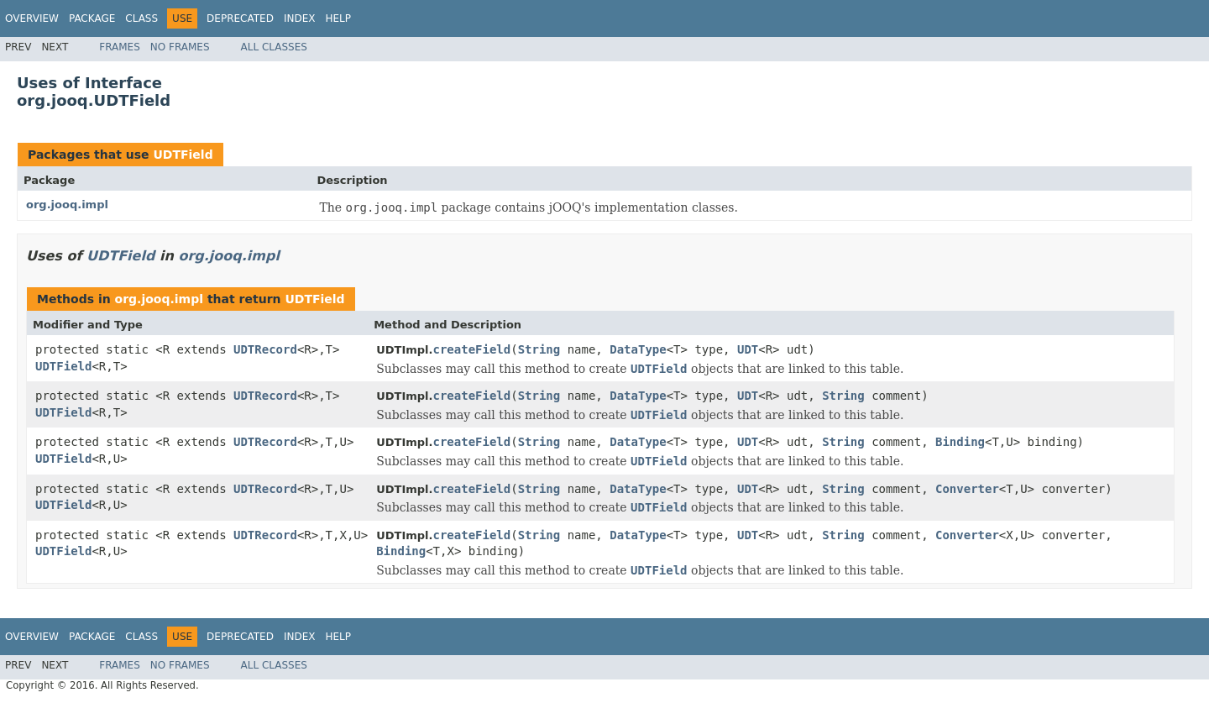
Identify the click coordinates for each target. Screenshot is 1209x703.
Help (338, 18)
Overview (32, 18)
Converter (967, 489)
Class (141, 18)
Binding (960, 442)
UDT (747, 349)
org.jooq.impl (67, 204)
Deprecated (240, 18)
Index (300, 18)
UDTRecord (265, 349)
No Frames (180, 47)
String (539, 349)
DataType (638, 349)
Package (92, 18)
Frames (119, 47)
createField (471, 349)
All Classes (274, 47)
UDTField (182, 154)
